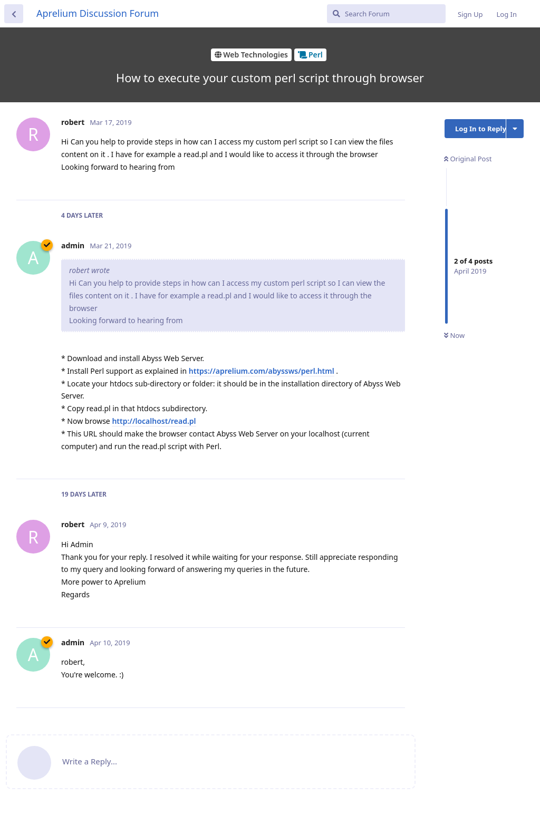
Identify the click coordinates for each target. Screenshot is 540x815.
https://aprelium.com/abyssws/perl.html (261, 371)
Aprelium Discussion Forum (97, 13)
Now (454, 335)
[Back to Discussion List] (13, 13)
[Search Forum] (386, 13)
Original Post (467, 158)
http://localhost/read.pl (154, 421)
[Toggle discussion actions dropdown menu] (515, 128)
